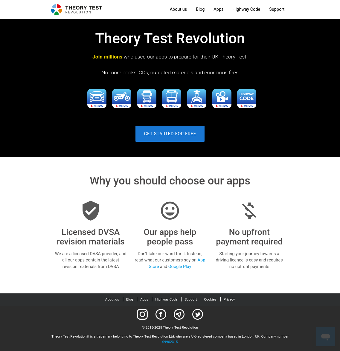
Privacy (229, 299)
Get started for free (170, 133)
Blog (200, 9)
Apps (218, 9)
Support (276, 9)
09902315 (170, 342)
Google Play (179, 266)
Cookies (210, 299)
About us (178, 9)
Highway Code (246, 9)
